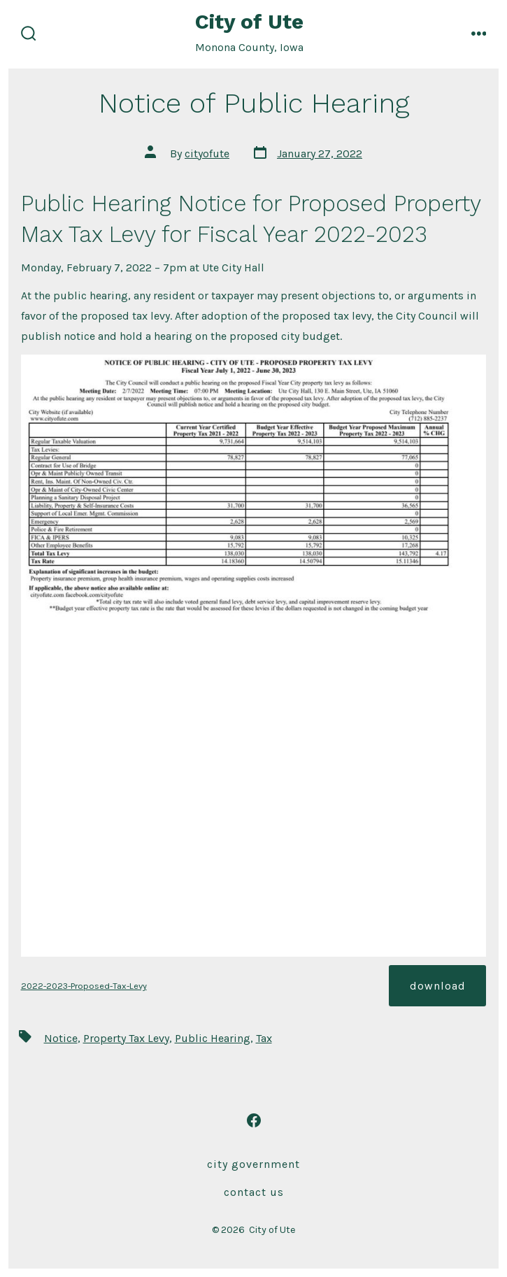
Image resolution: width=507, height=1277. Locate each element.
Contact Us (254, 1192)
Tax (264, 1038)
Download (438, 985)
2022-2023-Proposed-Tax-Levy (84, 985)
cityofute (207, 153)
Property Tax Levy (126, 1038)
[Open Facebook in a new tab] (254, 1120)
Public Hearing (212, 1038)
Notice (61, 1038)
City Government (253, 1164)
